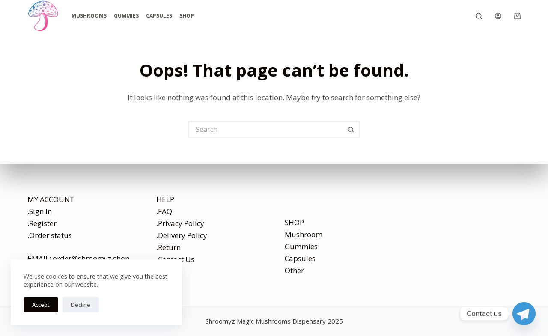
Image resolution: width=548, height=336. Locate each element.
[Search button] (351, 129)
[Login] (498, 16)
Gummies (126, 15)
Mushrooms (89, 15)
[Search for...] (265, 129)
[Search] (479, 16)
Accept (41, 305)
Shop (186, 15)
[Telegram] (524, 313)
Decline (80, 305)
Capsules (159, 15)
